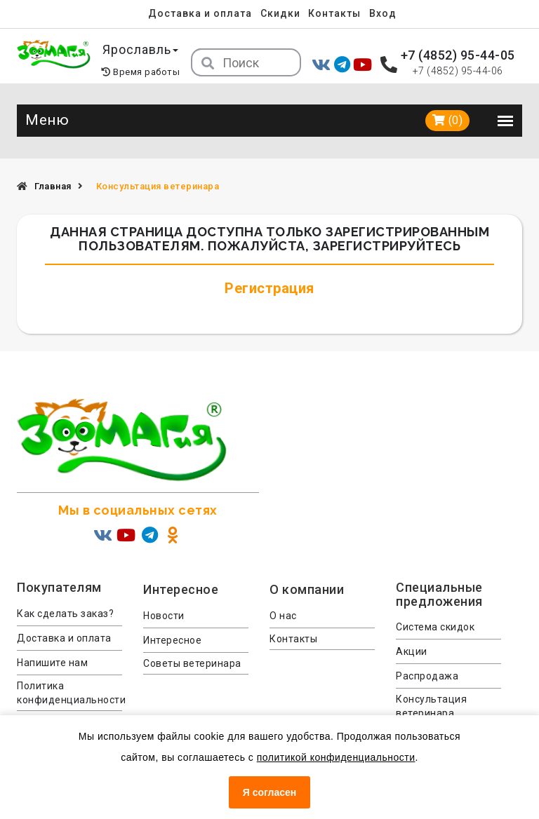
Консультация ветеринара (431, 706)
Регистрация (269, 288)
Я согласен (269, 792)
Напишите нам (52, 662)
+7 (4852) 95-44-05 (458, 55)
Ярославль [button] (140, 49)
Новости (164, 615)
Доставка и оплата (200, 13)
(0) (447, 120)
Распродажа (427, 676)
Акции (411, 651)
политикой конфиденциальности (336, 757)
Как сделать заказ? (65, 613)
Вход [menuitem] (383, 13)
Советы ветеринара (192, 663)
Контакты (334, 13)
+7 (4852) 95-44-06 (458, 70)
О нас (283, 615)
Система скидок (435, 626)
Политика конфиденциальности (69, 692)
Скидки (280, 13)
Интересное (172, 640)
